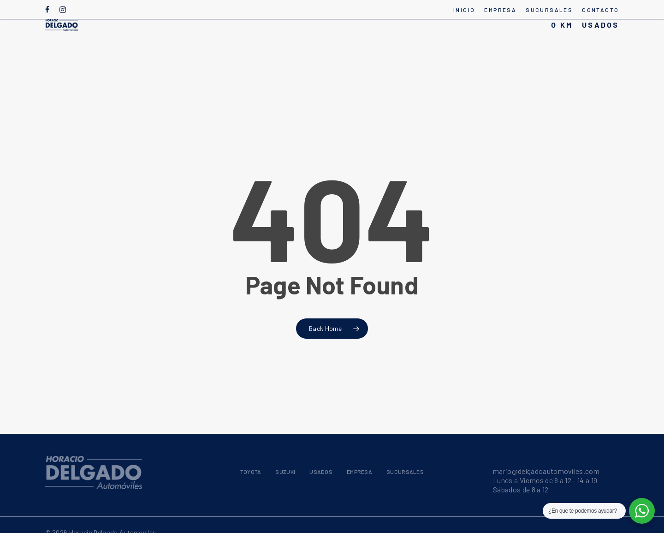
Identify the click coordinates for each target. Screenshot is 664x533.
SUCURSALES (405, 471)
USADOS (320, 471)
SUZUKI (285, 471)
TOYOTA (250, 471)
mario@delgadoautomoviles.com (546, 471)
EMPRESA (359, 471)
